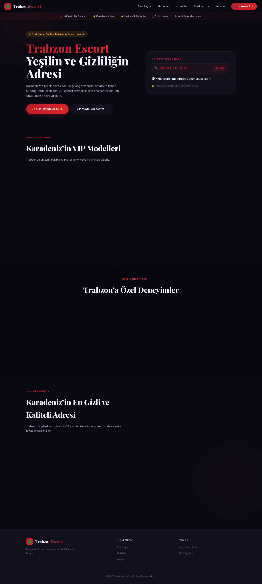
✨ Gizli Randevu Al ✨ (47, 109)
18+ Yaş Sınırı (186, 553)
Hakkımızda (201, 6)
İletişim (220, 6)
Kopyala (219, 68)
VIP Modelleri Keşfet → (92, 109)
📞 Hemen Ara (244, 6)
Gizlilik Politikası (188, 547)
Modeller (163, 6)
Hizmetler (182, 6)
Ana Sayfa (144, 6)
